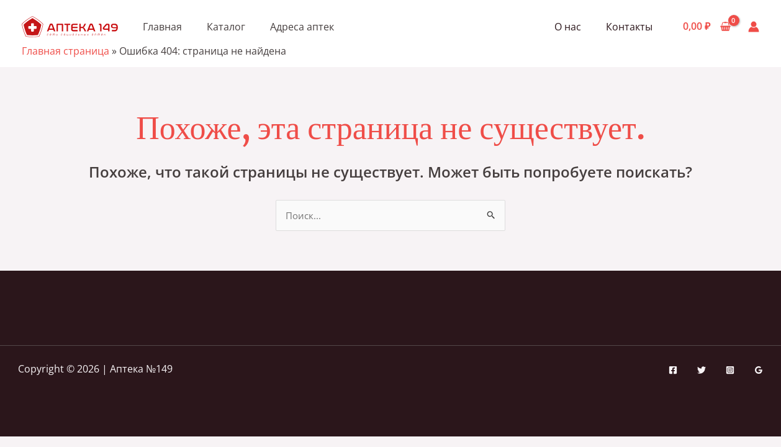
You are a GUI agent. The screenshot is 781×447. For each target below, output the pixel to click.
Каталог (226, 27)
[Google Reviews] (758, 370)
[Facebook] (673, 370)
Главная (162, 27)
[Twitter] (701, 370)
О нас (575, 27)
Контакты (631, 27)
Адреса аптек (302, 27)
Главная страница (65, 51)
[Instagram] (730, 370)
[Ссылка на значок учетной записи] (753, 26)
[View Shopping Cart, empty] (706, 26)
